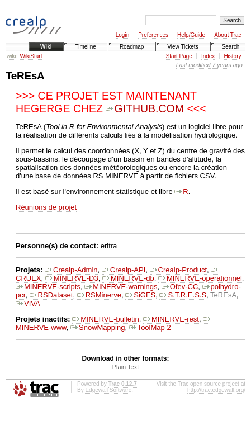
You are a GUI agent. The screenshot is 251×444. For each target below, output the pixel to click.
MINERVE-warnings (120, 286)
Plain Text (125, 366)
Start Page (179, 56)
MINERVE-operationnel (200, 278)
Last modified (193, 65)
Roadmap (132, 47)
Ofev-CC (180, 286)
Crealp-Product (178, 270)
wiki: (12, 56)
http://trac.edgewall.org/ (216, 390)
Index (208, 56)
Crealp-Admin (71, 270)
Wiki (45, 47)
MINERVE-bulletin (105, 319)
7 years (221, 65)
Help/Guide (191, 35)
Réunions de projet (46, 207)
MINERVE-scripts (48, 286)
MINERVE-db (128, 278)
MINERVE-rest (171, 319)
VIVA (28, 303)
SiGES (140, 295)
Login (122, 35)
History (232, 56)
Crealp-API (124, 270)
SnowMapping (97, 327)
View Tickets (182, 47)
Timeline (85, 47)
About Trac (227, 35)
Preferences (153, 35)
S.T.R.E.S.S (182, 295)
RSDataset (51, 295)
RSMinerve (99, 295)
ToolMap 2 (150, 327)
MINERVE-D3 (71, 278)
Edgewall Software (108, 390)
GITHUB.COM (145, 108)
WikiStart (31, 56)
